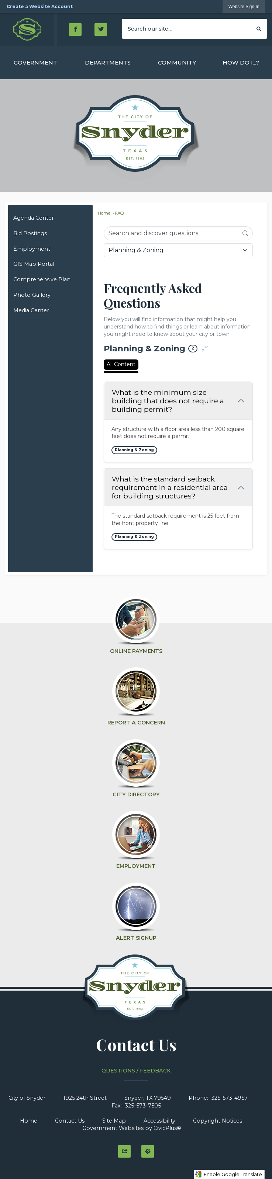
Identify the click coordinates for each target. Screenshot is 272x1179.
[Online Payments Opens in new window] (135, 621)
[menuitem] (35, 62)
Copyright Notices (217, 1120)
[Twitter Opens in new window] (100, 29)
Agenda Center (33, 218)
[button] (258, 28)
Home (104, 213)
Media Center (31, 310)
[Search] (245, 233)
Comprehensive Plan (41, 279)
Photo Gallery (32, 295)
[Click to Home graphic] (136, 991)
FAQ (119, 213)
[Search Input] (178, 233)
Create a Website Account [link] (40, 6)
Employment (31, 249)
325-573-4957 (229, 1098)
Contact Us (70, 1120)
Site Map (114, 1120)
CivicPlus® (167, 1128)
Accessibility (159, 1120)
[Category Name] (178, 250)
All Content (121, 364)
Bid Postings (30, 233)
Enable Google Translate (228, 1174)
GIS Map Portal (33, 264)
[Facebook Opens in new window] (75, 29)
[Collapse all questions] (204, 348)
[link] (244, 6)
